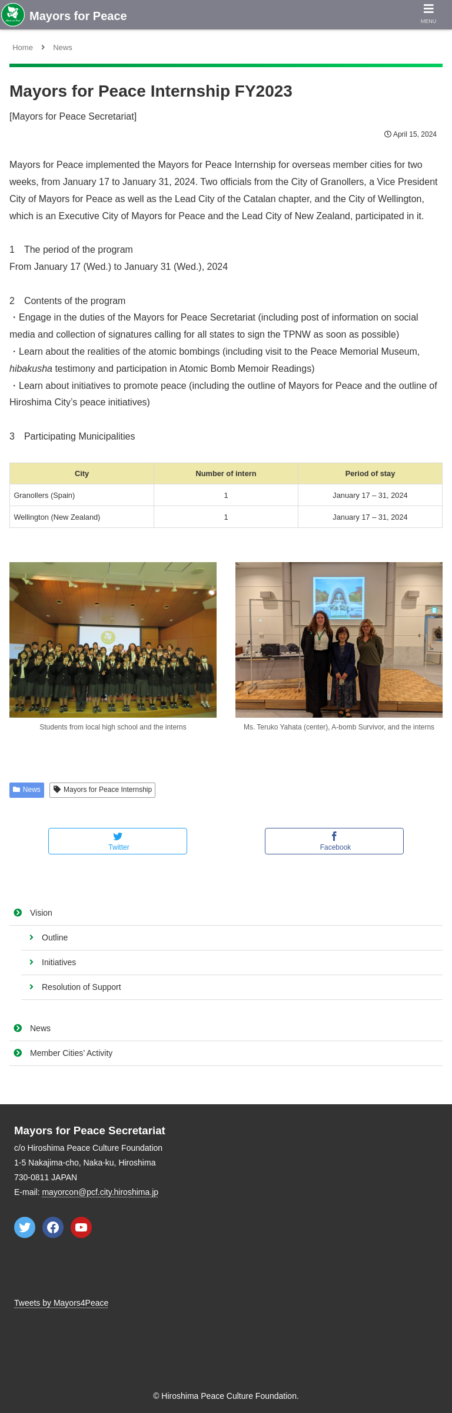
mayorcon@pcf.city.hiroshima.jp (100, 1192)
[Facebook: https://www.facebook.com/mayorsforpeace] (53, 1227)
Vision (41, 912)
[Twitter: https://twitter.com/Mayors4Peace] (24, 1227)
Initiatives (59, 962)
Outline (55, 937)
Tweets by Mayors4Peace (61, 1303)
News (40, 1028)
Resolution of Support (81, 987)
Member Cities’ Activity (71, 1053)
